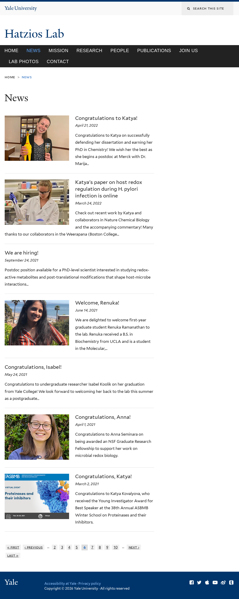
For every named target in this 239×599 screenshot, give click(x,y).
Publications (154, 50)
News (34, 50)
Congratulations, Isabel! (33, 367)
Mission (58, 50)
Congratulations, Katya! (103, 476)
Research (89, 50)
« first (13, 547)
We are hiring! (22, 253)
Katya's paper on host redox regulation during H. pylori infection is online (108, 189)
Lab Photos (24, 61)
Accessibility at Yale (60, 583)
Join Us (188, 50)
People (119, 50)
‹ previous (34, 547)
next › (134, 547)
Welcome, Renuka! (97, 303)
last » (12, 555)
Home (11, 50)
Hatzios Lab (35, 33)
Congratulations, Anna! (103, 417)
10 (116, 547)
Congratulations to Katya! (106, 118)
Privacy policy (89, 583)
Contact (58, 61)
